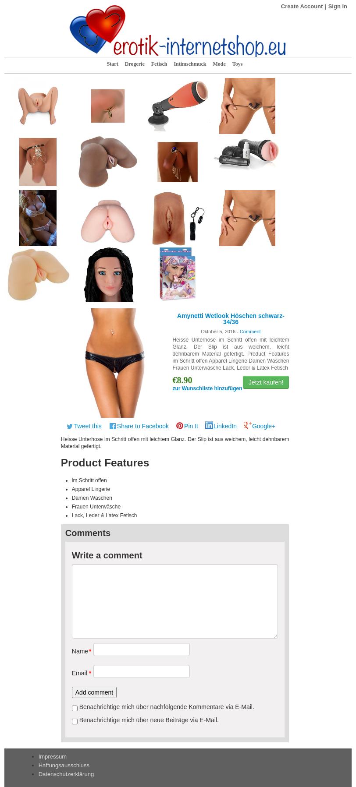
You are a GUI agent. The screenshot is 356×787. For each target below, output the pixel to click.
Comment (250, 331)
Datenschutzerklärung (66, 774)
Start (112, 64)
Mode (219, 64)
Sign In (337, 6)
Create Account (302, 6)
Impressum (53, 756)
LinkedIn (225, 426)
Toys (237, 64)
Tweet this (88, 426)
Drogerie (135, 64)
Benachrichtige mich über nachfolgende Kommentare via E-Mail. (166, 706)
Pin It (191, 426)
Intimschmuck (190, 64)
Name (79, 651)
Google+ (263, 426)
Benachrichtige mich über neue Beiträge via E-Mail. (149, 719)
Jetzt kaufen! (266, 382)
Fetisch (159, 64)
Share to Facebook (143, 426)
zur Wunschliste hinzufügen (207, 388)
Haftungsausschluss (64, 765)
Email (79, 673)
